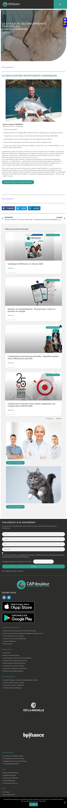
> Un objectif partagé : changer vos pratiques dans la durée (20, 680)
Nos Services (7, 649)
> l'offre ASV (5, 792)
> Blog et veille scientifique (10, 772)
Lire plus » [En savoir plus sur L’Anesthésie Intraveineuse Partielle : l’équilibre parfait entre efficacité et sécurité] (11, 363)
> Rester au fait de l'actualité (10, 655)
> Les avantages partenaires (10, 763)
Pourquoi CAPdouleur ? (11, 627)
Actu (4, 769)
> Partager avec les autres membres (13, 666)
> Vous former (6, 653)
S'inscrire (33, 566)
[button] (8, 208)
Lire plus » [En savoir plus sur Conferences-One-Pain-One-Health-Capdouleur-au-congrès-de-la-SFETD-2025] (11, 410)
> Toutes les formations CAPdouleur (13, 685)
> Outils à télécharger (8, 780)
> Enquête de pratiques (9, 775)
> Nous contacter (7, 644)
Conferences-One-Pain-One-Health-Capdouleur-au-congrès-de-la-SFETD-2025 (32, 405)
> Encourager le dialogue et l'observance (14, 668)
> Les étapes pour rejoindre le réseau (13, 758)
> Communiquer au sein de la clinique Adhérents (17, 658)
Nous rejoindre (8, 752)
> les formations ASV (8, 794)
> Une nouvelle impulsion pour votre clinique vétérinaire (19, 631)
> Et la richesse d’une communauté (12, 636)
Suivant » (59, 418)
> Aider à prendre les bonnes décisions (13, 663)
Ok (33, 804)
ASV (3, 789)
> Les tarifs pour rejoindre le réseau (12, 756)
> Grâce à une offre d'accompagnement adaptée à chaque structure (22, 633)
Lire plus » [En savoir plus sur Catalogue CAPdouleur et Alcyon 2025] (11, 268)
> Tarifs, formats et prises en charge (13, 682)
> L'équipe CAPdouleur (9, 641)
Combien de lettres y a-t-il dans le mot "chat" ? (17, 561)
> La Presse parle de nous (9, 783)
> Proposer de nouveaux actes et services (14, 660)
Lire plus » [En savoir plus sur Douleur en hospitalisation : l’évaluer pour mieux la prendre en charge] (11, 315)
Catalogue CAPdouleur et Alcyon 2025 (25, 264)
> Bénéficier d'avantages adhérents (12, 671)
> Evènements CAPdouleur (10, 778)
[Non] (65, 803)
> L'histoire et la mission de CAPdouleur (14, 638)
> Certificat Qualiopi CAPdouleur (12, 688)
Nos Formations (8, 677)
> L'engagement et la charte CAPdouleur (14, 761)
